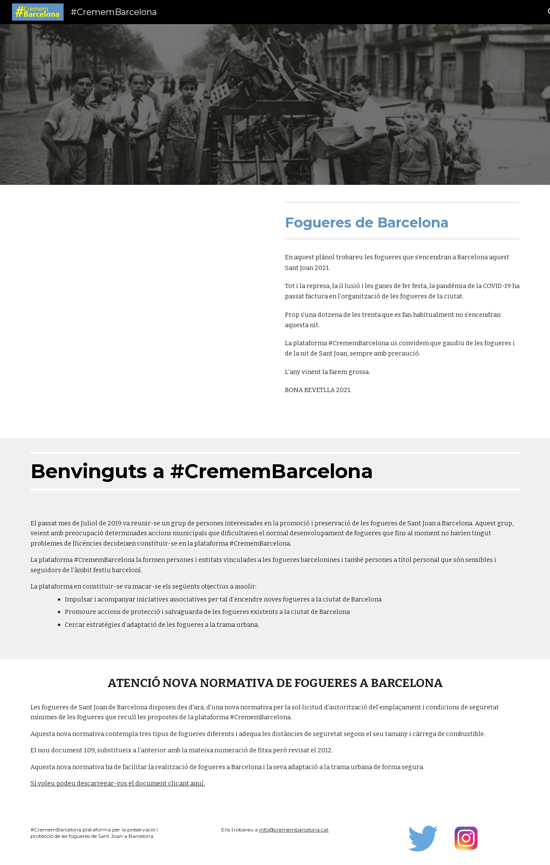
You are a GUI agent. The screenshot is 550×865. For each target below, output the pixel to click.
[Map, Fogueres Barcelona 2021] (148, 311)
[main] (402, 220)
